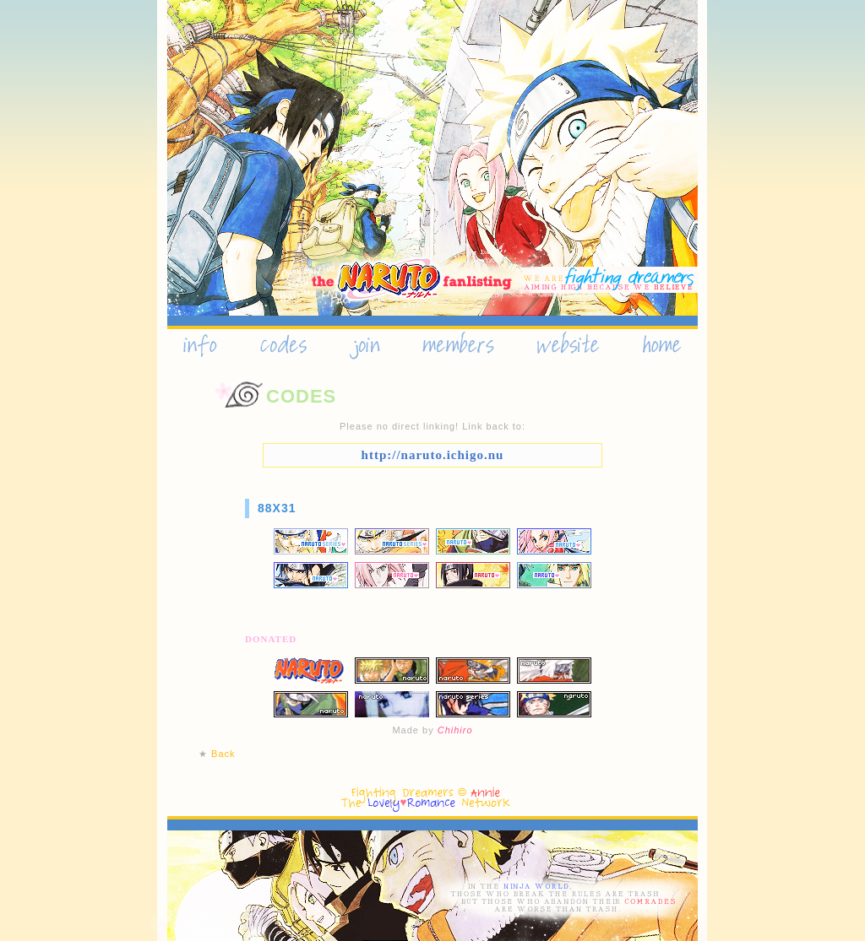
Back (223, 754)
